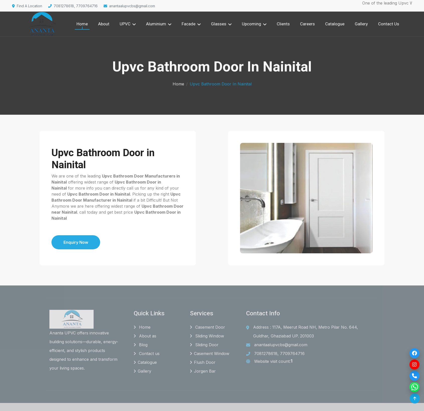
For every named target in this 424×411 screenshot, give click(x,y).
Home (82, 23)
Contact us (147, 353)
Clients (283, 23)
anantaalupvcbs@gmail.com (129, 6)
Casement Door (207, 327)
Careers (307, 23)
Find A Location (27, 6)
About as (145, 336)
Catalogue (334, 23)
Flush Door (203, 362)
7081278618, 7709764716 (73, 6)
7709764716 (292, 353)
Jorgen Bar (203, 371)
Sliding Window (207, 336)
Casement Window (209, 353)
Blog (141, 344)
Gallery (361, 23)
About (103, 23)
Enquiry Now (57, 242)
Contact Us (388, 23)
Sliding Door (204, 344)
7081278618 (265, 353)
